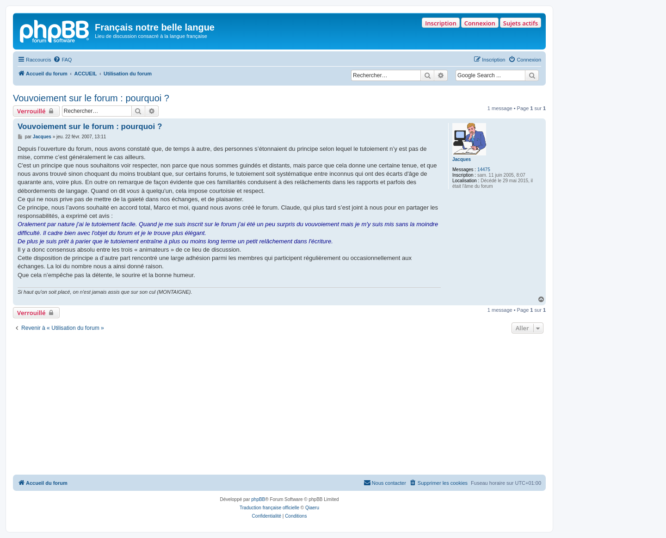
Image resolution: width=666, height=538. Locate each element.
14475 (483, 169)
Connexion (479, 23)
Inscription (440, 23)
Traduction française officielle (269, 507)
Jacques (461, 159)
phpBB (258, 499)
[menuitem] (62, 59)
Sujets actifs (520, 23)
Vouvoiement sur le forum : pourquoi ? (91, 98)
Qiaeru (312, 507)
